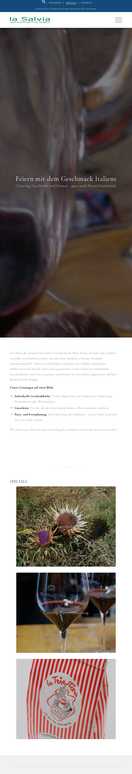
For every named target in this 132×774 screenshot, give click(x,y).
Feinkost (86, 2)
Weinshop (55, 2)
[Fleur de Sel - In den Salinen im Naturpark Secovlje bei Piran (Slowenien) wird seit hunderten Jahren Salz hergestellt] (66, 526)
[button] (44, 3)
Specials (71, 2)
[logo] (55, 20)
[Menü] (116, 20)
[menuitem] (55, 3)
